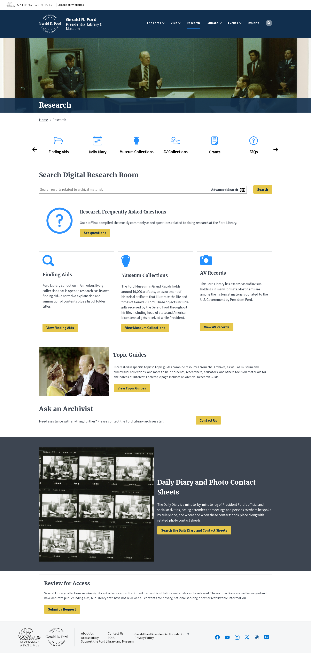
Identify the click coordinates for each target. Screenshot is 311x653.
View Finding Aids (60, 327)
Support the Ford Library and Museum (107, 641)
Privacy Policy (144, 638)
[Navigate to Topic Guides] (132, 388)
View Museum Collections (145, 327)
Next (276, 149)
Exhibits (253, 23)
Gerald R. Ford (81, 19)
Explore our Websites (71, 5)
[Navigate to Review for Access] (62, 609)
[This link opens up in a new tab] (29, 637)
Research (193, 23)
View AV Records (216, 327)
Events (233, 23)
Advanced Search (224, 189)
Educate (212, 23)
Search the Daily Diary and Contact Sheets (194, 530)
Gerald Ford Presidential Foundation (162, 634)
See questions (95, 233)
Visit (174, 23)
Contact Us (208, 420)
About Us (87, 633)
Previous (35, 149)
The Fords (154, 23)
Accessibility (90, 638)
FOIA (111, 638)
